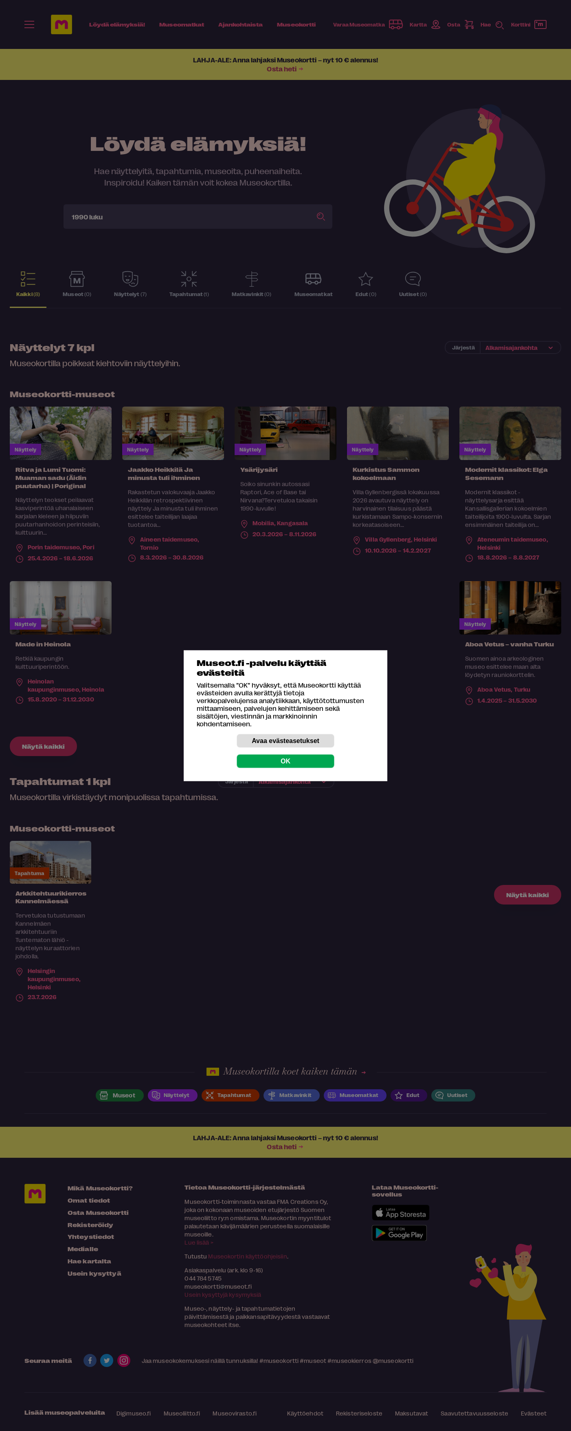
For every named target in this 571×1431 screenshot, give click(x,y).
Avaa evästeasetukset (285, 740)
